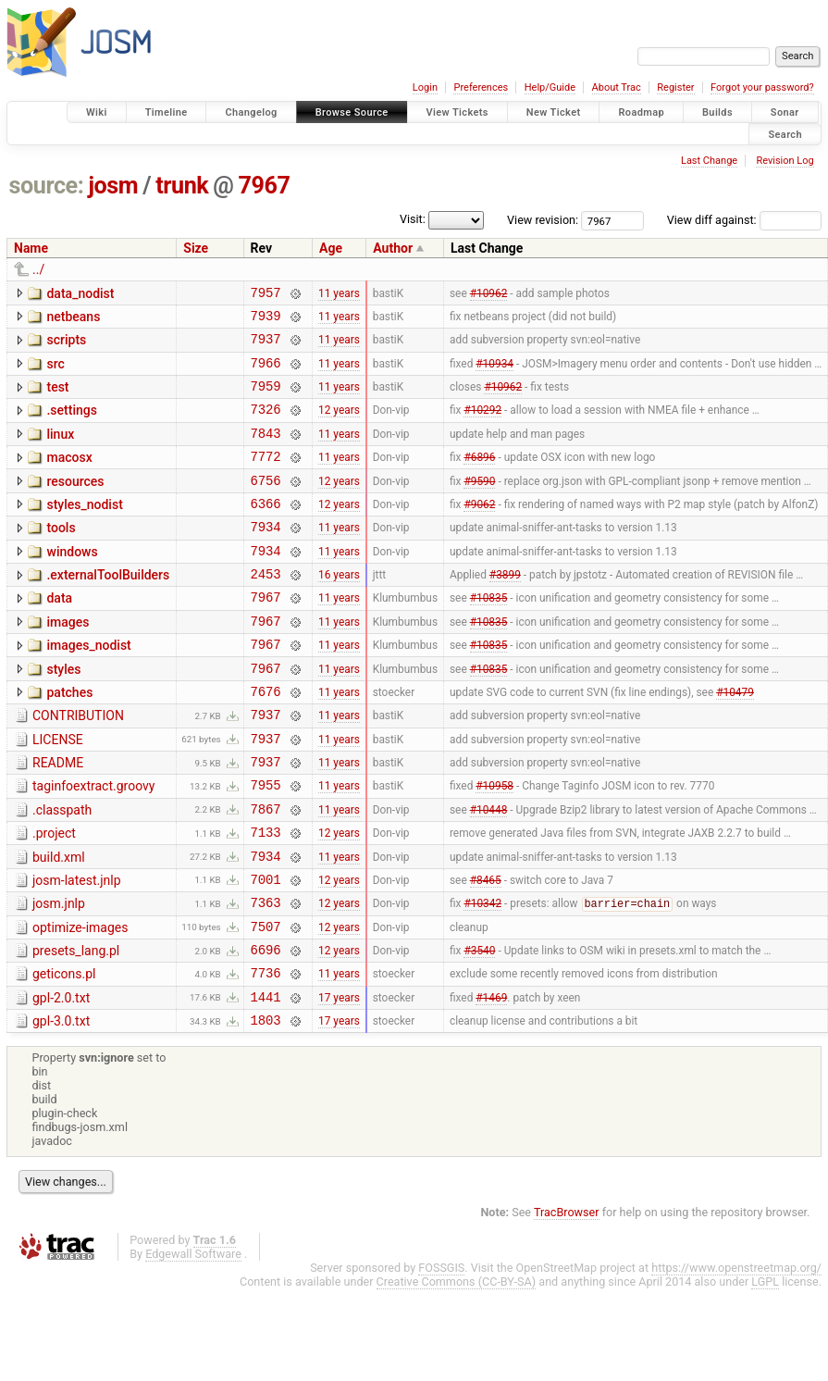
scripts (66, 345)
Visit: (413, 219)
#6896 (479, 478)
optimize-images (80, 1002)
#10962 (489, 294)
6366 (266, 531)
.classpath (62, 871)
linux (60, 450)
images (67, 660)
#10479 (735, 740)
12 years (339, 425)
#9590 (479, 504)
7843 (266, 452)
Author (393, 248)
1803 (266, 1108)
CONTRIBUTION (78, 765)
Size (195, 248)
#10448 (489, 871)
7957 (266, 295)
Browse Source (352, 112)
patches (69, 739)
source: (46, 185)
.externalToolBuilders (107, 608)
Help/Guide (550, 87)
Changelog (251, 112)
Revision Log (784, 161)
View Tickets (457, 112)
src (55, 372)
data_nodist (80, 293)
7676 (266, 741)
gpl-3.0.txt (61, 1107)
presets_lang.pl (75, 1028)
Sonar (785, 112)
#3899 (505, 609)
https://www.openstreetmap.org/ (736, 1356)
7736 (266, 1055)
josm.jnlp (58, 975)
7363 (266, 977)
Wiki (96, 112)
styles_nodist (84, 529)
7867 (266, 872)
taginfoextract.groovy (93, 844)
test (57, 398)
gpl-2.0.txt (61, 1081)
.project (54, 897)
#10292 (482, 425)
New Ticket (553, 112)
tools (60, 555)
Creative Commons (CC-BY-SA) (457, 1370)
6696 (266, 1030)
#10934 (494, 373)
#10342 (482, 978)
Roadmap (641, 112)
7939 (266, 321)
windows (71, 582)
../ (38, 269)
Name (31, 248)
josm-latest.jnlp (76, 949)
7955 (266, 845)
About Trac (616, 87)
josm (113, 185)
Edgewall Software (193, 1343)
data (59, 634)
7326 (266, 425)
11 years (339, 294)
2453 (266, 609)
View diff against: (744, 220)
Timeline (166, 112)
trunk (181, 185)
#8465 (485, 950)
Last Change (709, 161)
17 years (339, 1082)
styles (63, 713)
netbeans (73, 319)
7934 (266, 557)
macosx (69, 476)
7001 (266, 951)
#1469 (491, 1082)
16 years (339, 609)
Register (675, 87)
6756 (266, 505)
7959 (266, 399)
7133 (266, 898)
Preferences (480, 87)
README (57, 818)
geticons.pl (64, 1054)
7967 (264, 185)
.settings (71, 424)
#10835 (489, 635)
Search (785, 134)
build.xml (58, 923)
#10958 (494, 846)
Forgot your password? (762, 87)
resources (75, 503)
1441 (266, 1082)
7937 (266, 346)
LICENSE (57, 792)
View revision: (542, 220)
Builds (717, 112)
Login (425, 87)
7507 (266, 1004)
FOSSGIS (441, 1356)
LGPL (765, 1370)
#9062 (479, 530)
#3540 (479, 1030)
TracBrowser (566, 1301)
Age (330, 248)
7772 (266, 478)
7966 (266, 373)
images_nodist (88, 686)
